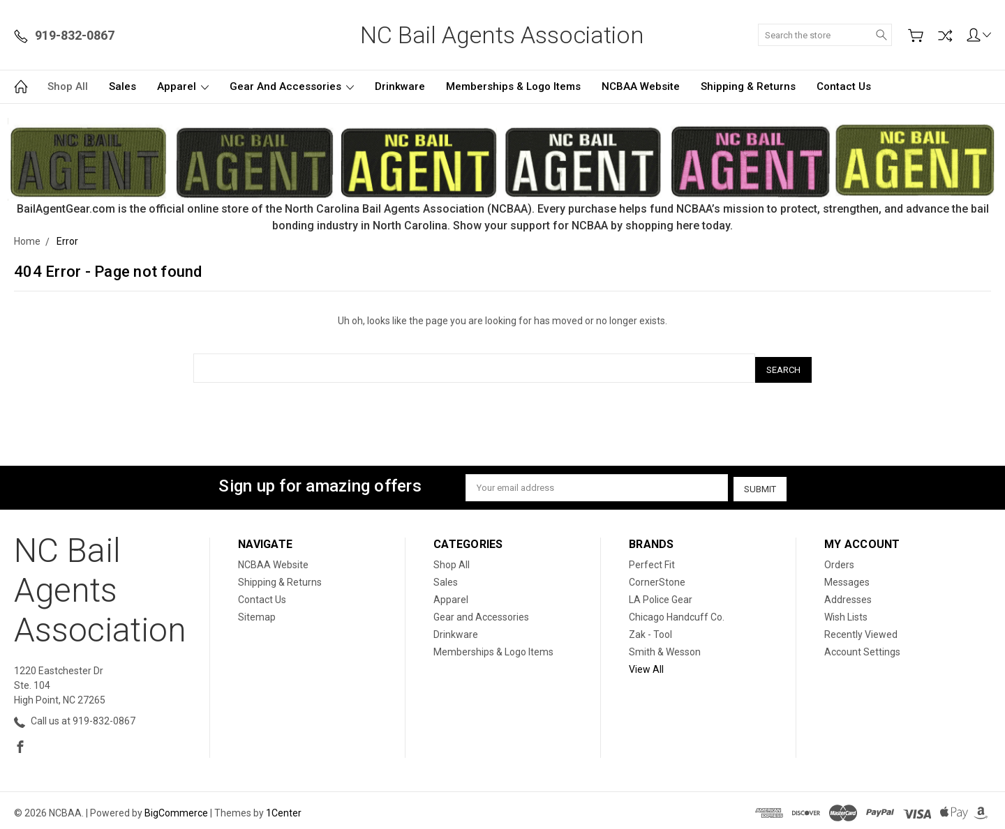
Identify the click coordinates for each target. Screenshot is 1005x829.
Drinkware (400, 86)
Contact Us (844, 86)
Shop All (67, 86)
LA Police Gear (660, 594)
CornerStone (657, 577)
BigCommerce (176, 808)
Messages (847, 577)
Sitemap (257, 612)
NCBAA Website (641, 86)
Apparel (183, 86)
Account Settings (862, 647)
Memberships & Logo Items (513, 86)
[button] (503, 159)
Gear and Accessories (292, 86)
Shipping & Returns (748, 86)
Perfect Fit (652, 559)
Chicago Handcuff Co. (676, 612)
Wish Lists (846, 612)
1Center (284, 808)
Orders (839, 559)
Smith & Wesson (665, 647)
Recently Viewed (861, 629)
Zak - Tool (650, 629)
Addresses (848, 594)
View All (646, 664)
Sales (122, 86)
